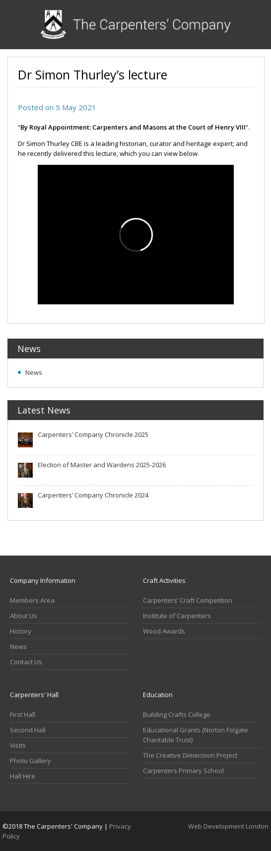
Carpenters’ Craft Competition (187, 600)
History (20, 631)
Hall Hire (22, 776)
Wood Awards (164, 631)
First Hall (22, 714)
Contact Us (26, 661)
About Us (23, 615)
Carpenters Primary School (183, 770)
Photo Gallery (30, 760)
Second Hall (28, 729)
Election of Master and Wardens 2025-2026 (102, 464)
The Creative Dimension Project (190, 755)
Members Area (32, 600)
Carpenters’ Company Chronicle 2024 (93, 495)
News (33, 372)
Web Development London (228, 826)
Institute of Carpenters (177, 615)
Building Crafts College (176, 714)
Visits (18, 745)
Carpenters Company (135, 24)
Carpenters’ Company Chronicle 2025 (93, 434)
